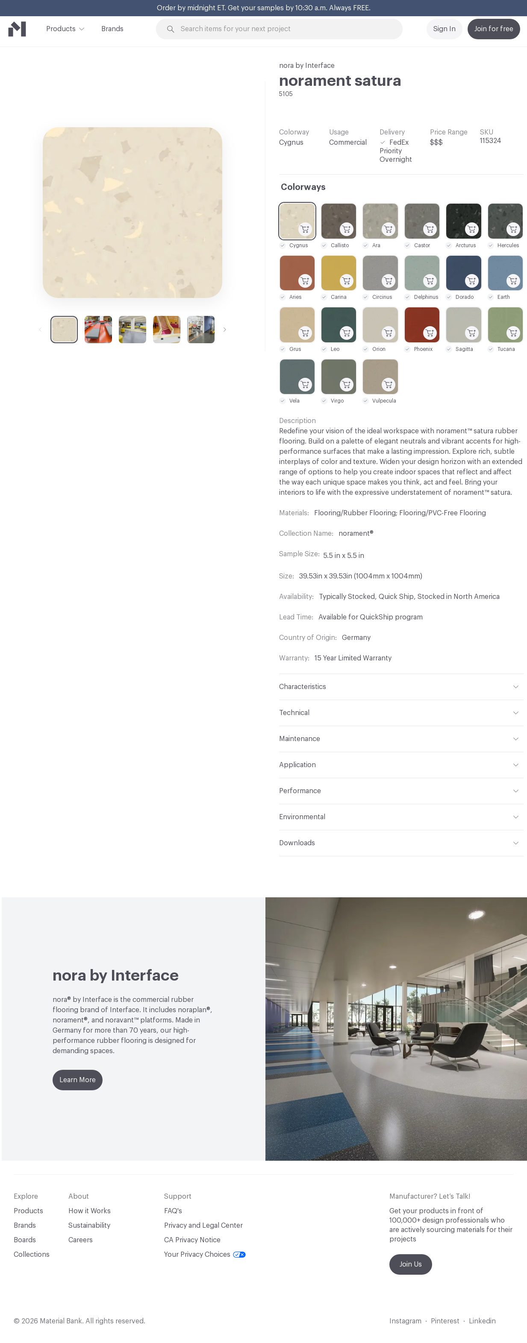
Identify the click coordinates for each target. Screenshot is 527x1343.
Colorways (303, 187)
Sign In (444, 29)
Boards (25, 1240)
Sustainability (89, 1225)
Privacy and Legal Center (203, 1225)
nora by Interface (307, 65)
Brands (112, 29)
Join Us (411, 1264)
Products (61, 28)
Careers (80, 1240)
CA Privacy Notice (192, 1240)
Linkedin (482, 1321)
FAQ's (173, 1211)
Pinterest (445, 1321)
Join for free (493, 29)
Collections (32, 1254)
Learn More (77, 1080)
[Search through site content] (284, 29)
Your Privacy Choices (205, 1254)
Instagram (405, 1321)
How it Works (89, 1211)
